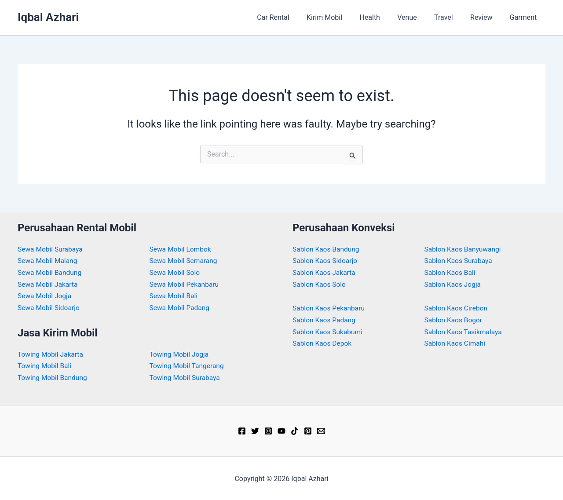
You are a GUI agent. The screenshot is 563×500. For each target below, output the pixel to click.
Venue (418, 17)
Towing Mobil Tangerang (188, 365)
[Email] (321, 430)
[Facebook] (242, 430)
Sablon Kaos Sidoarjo (325, 260)
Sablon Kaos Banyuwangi (463, 249)
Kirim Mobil (342, 17)
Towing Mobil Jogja (180, 353)
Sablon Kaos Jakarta (324, 272)
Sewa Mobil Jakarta (49, 284)
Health (384, 17)
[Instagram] (268, 430)
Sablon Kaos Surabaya (459, 260)
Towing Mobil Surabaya (186, 376)
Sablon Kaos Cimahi (455, 343)
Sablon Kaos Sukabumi (328, 331)
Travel (451, 17)
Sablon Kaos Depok (322, 343)
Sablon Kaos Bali (450, 272)
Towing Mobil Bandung (53, 376)
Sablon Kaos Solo (319, 284)
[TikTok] (295, 430)
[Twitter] (255, 430)
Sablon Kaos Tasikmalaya (464, 331)
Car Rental (294, 17)
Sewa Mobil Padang (181, 307)
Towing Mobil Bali (45, 365)
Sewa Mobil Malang (48, 260)
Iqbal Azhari (48, 17)
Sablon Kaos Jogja (453, 284)
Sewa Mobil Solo (175, 272)
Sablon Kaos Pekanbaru (329, 307)
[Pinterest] (308, 430)
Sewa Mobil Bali (174, 295)
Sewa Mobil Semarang (184, 260)
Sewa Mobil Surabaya (51, 249)
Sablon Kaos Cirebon (457, 307)
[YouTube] (281, 430)
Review (486, 17)
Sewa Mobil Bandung (51, 272)
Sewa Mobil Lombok (181, 249)
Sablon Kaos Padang (324, 319)
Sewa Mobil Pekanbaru (185, 284)
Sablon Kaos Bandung (326, 249)
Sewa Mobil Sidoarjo (49, 307)
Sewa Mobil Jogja (45, 295)
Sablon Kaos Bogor (454, 319)
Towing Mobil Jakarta (51, 353)
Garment (524, 17)
